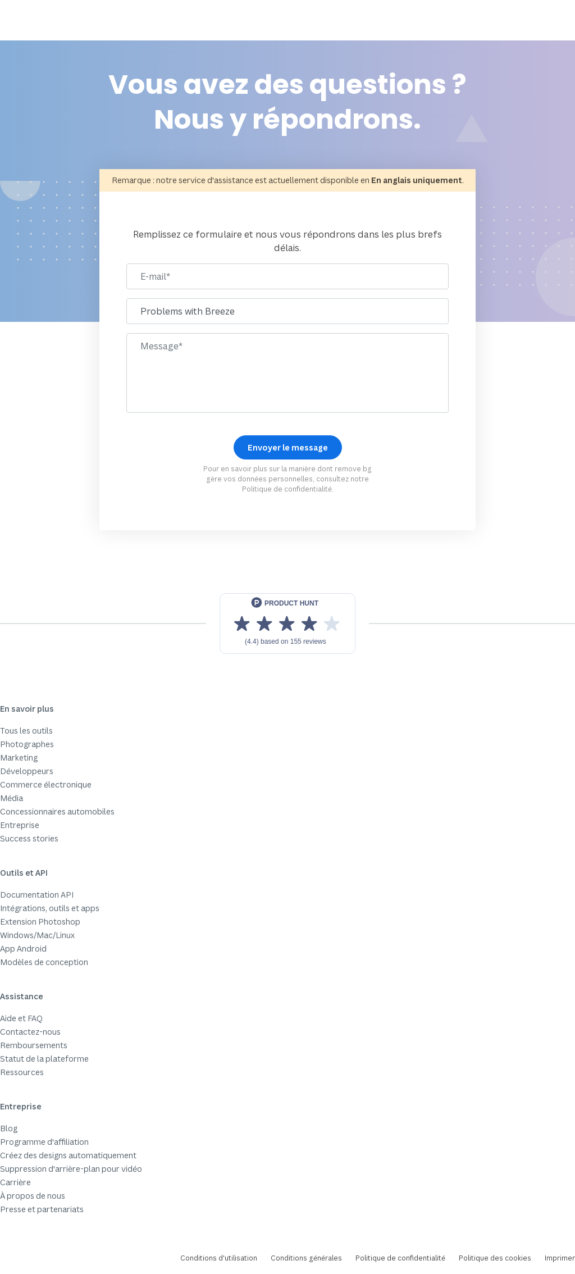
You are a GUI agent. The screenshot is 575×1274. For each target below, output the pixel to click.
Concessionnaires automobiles (57, 811)
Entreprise (19, 825)
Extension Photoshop (40, 921)
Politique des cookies (495, 1258)
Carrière (15, 1182)
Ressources (22, 1072)
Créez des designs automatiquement (68, 1155)
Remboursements (33, 1045)
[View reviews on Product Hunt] (287, 623)
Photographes (27, 744)
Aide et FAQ (21, 1018)
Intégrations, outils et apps (49, 908)
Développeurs (26, 771)
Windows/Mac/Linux (37, 935)
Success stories (29, 838)
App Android (23, 948)
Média (11, 798)
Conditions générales (306, 1258)
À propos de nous (32, 1195)
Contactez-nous (30, 1031)
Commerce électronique (46, 784)
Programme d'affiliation (44, 1141)
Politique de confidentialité (287, 489)
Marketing (19, 757)
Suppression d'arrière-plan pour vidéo (71, 1168)
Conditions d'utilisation (218, 1258)
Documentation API (37, 894)
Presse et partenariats (42, 1209)
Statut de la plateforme (44, 1058)
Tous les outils (26, 730)
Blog (8, 1128)
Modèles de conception (44, 962)
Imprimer (560, 1258)
